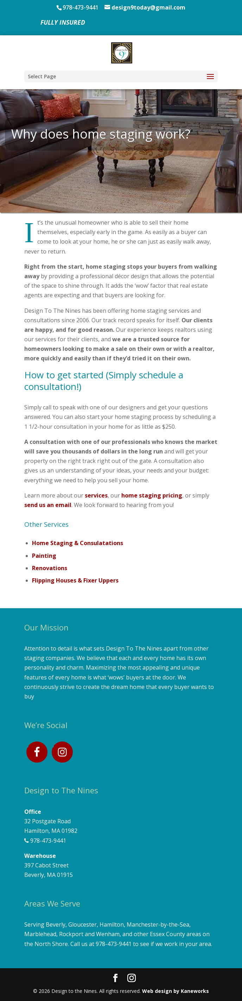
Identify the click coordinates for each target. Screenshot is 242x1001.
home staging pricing (151, 495)
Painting (44, 556)
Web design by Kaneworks (175, 991)
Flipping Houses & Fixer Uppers (75, 580)
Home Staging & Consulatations (77, 543)
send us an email (47, 505)
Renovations (49, 568)
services (96, 495)
